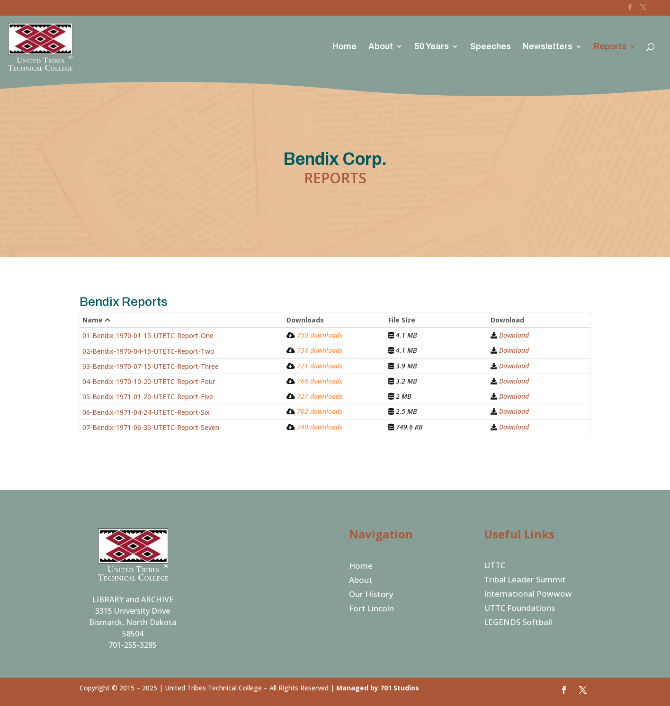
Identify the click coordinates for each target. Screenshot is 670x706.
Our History (371, 595)
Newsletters (547, 47)
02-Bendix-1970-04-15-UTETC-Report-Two (148, 351)
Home (344, 47)
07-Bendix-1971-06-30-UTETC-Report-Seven (150, 427)
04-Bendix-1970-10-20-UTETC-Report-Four (148, 381)
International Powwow (528, 594)
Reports (610, 47)
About (380, 47)
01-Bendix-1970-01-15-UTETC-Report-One (148, 335)
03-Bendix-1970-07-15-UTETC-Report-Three (150, 366)
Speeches (490, 47)
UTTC (494, 566)
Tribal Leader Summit (525, 580)
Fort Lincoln (371, 609)
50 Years (431, 47)
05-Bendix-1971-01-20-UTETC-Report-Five (147, 396)
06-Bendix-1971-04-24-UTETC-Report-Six (146, 412)
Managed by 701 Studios (377, 687)
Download (514, 335)
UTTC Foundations (519, 609)
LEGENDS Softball (518, 623)
